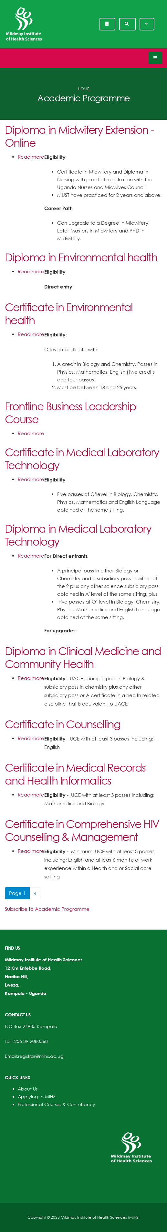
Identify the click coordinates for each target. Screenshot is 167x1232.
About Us (27, 1088)
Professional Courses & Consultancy (56, 1104)
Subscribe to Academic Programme (47, 909)
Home (83, 88)
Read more (31, 157)
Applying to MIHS (37, 1096)
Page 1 (17, 893)
